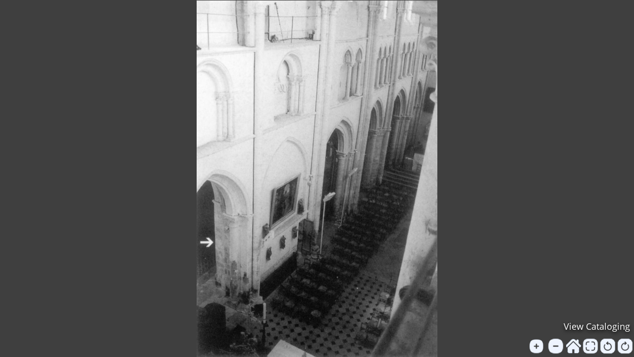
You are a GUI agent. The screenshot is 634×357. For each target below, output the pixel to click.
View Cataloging (597, 326)
